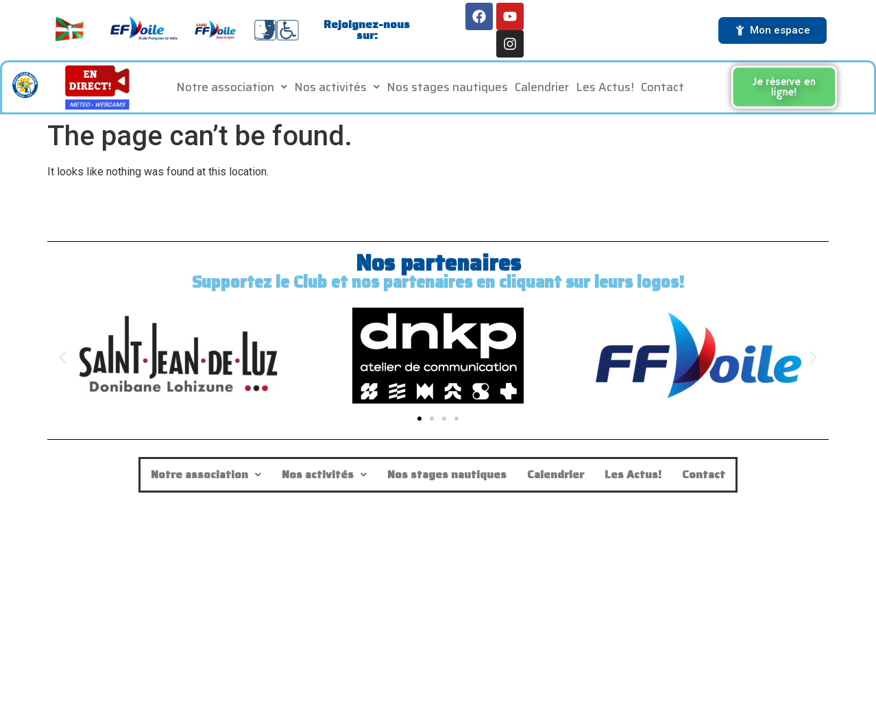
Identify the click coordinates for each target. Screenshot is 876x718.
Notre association (231, 88)
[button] (232, 88)
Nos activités (337, 88)
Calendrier (542, 88)
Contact (662, 88)
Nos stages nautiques (447, 88)
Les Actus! (605, 88)
